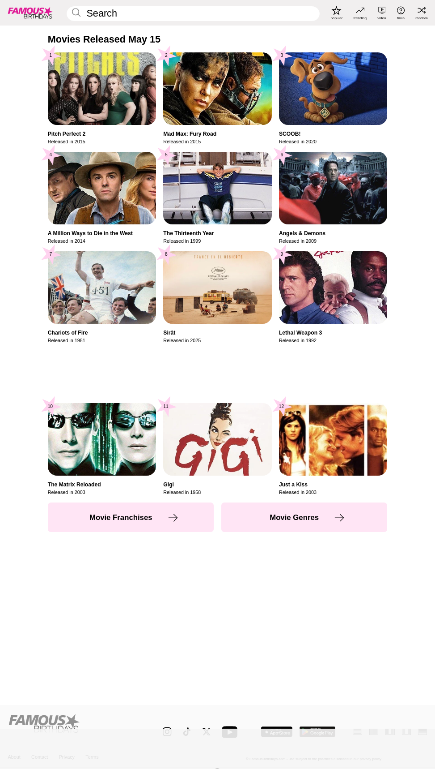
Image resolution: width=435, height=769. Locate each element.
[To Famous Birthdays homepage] (30, 12)
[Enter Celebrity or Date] (193, 13)
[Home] (73, 727)
